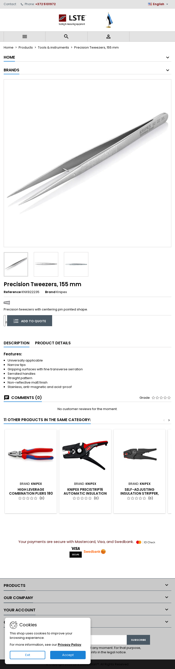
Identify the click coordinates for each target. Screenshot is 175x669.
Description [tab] (16, 343)
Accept (68, 655)
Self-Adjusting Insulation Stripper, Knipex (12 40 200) (139, 493)
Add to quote (29, 320)
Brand (50, 292)
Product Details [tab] (53, 343)
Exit (27, 655)
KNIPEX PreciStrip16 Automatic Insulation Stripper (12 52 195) (85, 493)
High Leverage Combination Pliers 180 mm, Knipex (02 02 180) (31, 493)
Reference (12, 292)
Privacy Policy (69, 644)
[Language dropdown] (158, 4)
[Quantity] (5, 320)
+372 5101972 (45, 4)
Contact (10, 4)
